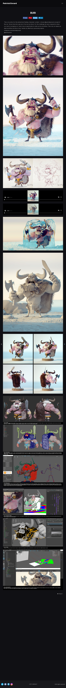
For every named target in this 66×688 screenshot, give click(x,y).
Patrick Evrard (10, 3)
